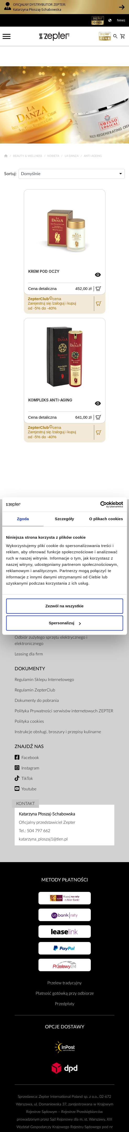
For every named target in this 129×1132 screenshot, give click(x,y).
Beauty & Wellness (28, 135)
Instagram (30, 748)
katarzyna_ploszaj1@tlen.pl (43, 819)
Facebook (30, 738)
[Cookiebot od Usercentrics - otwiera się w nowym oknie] (100, 504)
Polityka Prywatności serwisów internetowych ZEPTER (64, 691)
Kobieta (53, 135)
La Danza (72, 135)
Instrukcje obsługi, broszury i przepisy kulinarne (58, 712)
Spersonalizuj (65, 623)
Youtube (28, 769)
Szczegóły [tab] (64, 519)
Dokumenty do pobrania (37, 681)
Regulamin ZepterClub (35, 670)
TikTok (27, 758)
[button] (122, 7)
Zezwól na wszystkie (65, 606)
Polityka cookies (29, 702)
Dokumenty (30, 649)
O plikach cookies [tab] (106, 519)
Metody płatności (64, 860)
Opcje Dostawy (64, 1007)
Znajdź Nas (29, 727)
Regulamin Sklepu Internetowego (44, 660)
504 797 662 (38, 811)
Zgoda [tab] (23, 519)
